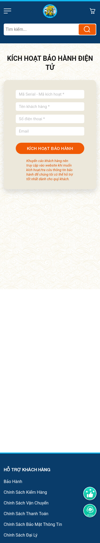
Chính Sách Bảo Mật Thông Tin (33, 524)
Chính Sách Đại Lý (21, 535)
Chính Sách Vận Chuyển (26, 503)
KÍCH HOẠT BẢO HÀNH (50, 148)
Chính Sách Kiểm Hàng (25, 492)
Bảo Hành (13, 481)
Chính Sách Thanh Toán (26, 513)
